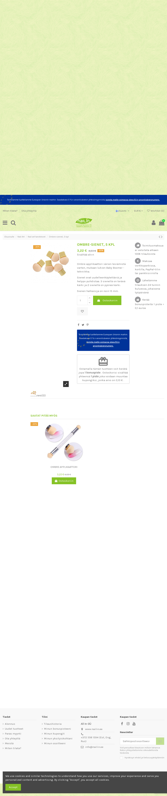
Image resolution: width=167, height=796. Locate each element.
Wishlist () (155, 210)
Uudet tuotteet (14, 728)
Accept (13, 787)
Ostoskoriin (107, 300)
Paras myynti (13, 733)
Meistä (9, 743)
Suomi (123, 210)
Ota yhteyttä (28, 210)
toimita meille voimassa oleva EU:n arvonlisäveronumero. (133, 200)
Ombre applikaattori (63, 467)
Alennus (10, 723)
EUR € (138, 210)
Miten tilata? (10, 210)
